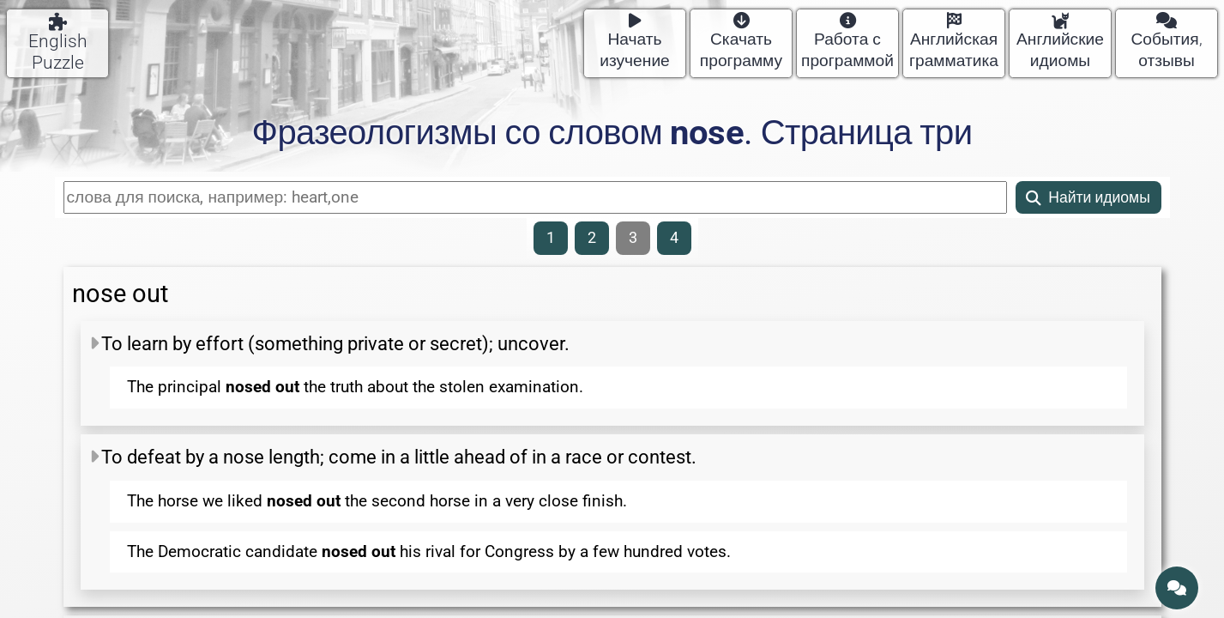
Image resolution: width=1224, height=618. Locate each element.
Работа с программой (847, 41)
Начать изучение (635, 41)
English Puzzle (57, 43)
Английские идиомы (1060, 41)
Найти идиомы (1088, 197)
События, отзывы (1166, 41)
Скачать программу (741, 41)
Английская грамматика (953, 41)
